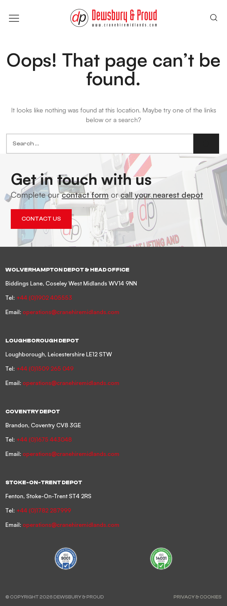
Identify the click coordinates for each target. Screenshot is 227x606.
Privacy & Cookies (198, 597)
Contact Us (41, 219)
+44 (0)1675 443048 (44, 439)
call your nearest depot (161, 194)
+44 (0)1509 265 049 (45, 368)
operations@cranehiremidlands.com (71, 312)
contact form (85, 194)
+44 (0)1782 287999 (43, 510)
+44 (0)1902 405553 (44, 297)
